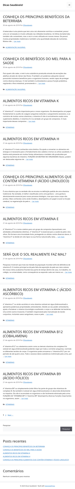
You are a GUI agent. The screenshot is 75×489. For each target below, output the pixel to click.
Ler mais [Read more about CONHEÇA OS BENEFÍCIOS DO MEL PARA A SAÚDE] (41, 83)
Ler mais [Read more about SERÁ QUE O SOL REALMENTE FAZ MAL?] (68, 272)
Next (10, 415)
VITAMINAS (10, 127)
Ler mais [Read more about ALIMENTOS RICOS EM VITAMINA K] (32, 121)
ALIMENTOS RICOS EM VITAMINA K (31, 100)
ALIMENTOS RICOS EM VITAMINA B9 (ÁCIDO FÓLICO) (32, 376)
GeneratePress (50, 486)
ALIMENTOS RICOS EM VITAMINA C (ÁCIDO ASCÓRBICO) (37, 291)
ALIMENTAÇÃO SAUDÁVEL (16, 47)
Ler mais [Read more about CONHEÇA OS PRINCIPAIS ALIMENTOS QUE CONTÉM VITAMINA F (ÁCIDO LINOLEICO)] (35, 201)
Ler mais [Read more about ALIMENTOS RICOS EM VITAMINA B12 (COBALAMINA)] (8, 356)
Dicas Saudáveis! (13, 5)
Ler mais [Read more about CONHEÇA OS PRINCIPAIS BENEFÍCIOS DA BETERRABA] (17, 41)
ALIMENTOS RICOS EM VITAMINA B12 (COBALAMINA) (33, 333)
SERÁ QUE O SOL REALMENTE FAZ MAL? (34, 254)
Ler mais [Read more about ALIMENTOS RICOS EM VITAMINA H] (29, 159)
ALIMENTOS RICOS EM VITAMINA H (31, 139)
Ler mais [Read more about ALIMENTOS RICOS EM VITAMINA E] (61, 237)
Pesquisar (7, 425)
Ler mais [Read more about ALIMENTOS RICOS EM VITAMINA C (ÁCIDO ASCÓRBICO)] (49, 314)
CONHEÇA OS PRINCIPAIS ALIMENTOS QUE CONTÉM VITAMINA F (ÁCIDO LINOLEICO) (37, 178)
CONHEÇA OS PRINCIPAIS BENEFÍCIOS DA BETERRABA (36, 18)
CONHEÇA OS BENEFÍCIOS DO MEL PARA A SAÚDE (37, 60)
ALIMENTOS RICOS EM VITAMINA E (30, 218)
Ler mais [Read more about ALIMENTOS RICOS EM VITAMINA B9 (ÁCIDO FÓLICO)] (24, 398)
